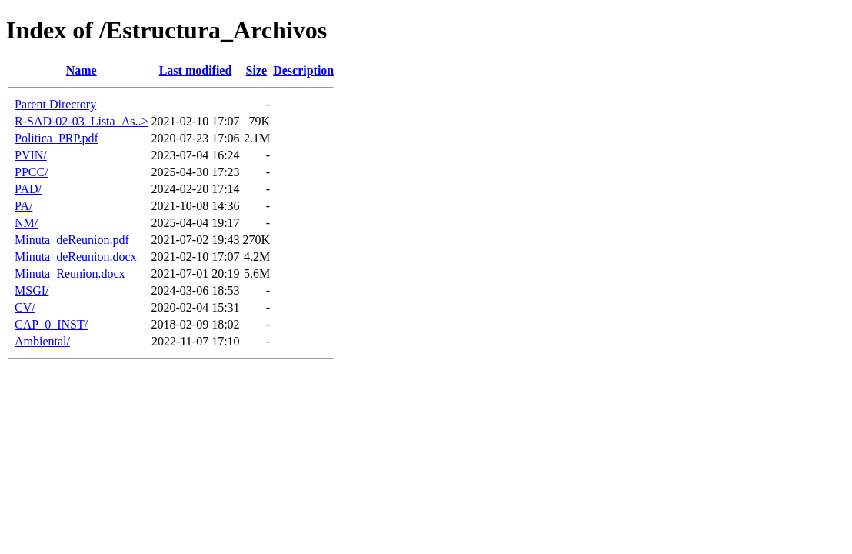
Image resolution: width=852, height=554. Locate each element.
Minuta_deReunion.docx (76, 256)
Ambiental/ (42, 341)
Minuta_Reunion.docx (70, 273)
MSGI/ (31, 290)
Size (257, 70)
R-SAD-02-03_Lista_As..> (81, 121)
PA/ (23, 205)
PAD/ (28, 188)
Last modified (195, 70)
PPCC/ (31, 172)
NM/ (26, 222)
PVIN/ (31, 155)
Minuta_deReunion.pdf (72, 239)
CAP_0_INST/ (51, 324)
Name (81, 70)
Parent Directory (55, 104)
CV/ (25, 307)
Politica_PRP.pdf (56, 138)
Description (303, 70)
